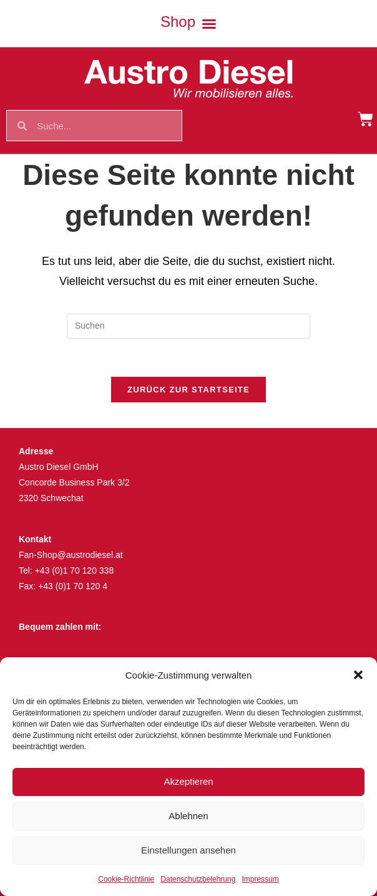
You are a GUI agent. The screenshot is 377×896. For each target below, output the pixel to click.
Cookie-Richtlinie (126, 879)
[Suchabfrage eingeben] (188, 326)
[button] (358, 675)
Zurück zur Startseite (188, 389)
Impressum (260, 879)
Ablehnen (188, 815)
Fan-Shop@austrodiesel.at (71, 555)
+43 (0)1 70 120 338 (74, 570)
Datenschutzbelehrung (197, 879)
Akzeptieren (188, 781)
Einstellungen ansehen (188, 850)
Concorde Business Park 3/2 (74, 482)
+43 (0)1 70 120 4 (72, 586)
